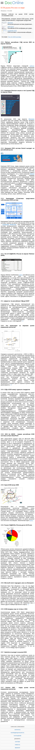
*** (22, 321)
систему (17, 741)
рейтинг (32, 66)
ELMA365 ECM (12, 31)
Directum (10, 22)
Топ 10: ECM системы (14, 37)
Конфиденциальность (17, 732)
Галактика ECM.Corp (9, 224)
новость (17, 744)
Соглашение (17, 735)
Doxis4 (32, 174)
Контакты (17, 729)
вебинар (17, 747)
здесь (31, 520)
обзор (20, 275)
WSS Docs (11, 26)
